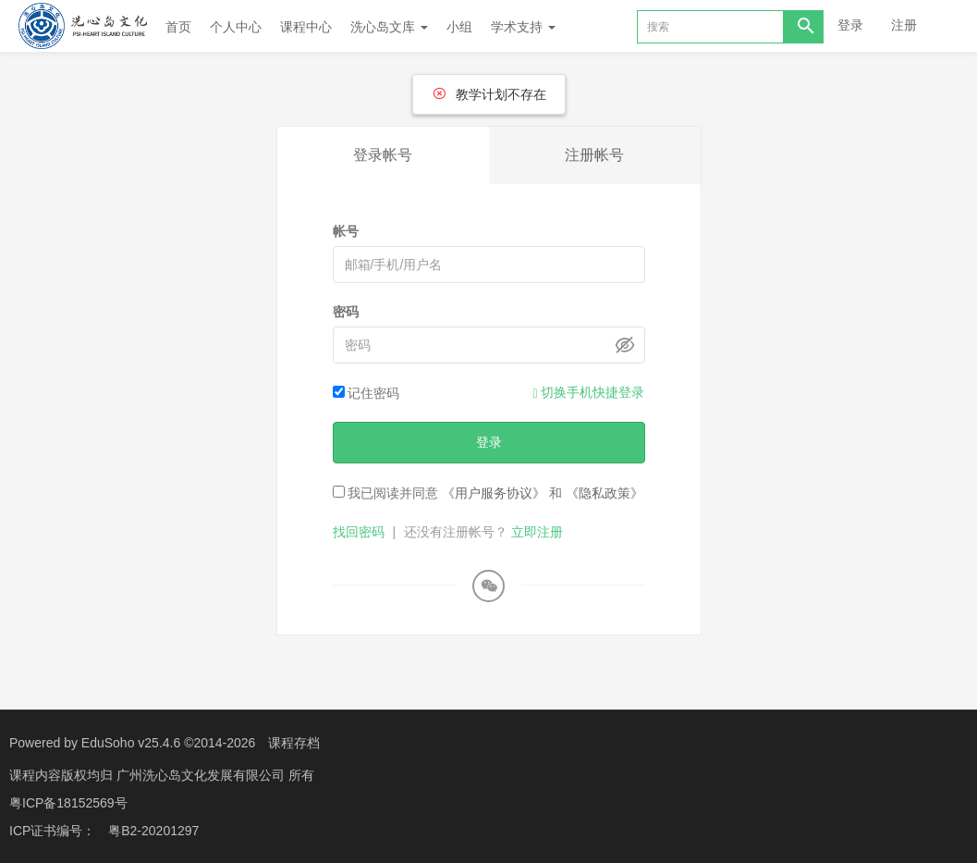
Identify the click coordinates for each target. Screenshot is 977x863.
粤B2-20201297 (153, 830)
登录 (850, 25)
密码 (346, 311)
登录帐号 (382, 155)
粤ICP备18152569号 (68, 802)
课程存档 (294, 742)
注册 (904, 25)
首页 (178, 26)
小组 (459, 26)
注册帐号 (594, 155)
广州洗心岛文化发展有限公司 (202, 775)
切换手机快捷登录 (588, 393)
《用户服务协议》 (493, 493)
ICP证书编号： (52, 830)
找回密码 (359, 531)
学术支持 (523, 26)
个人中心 (236, 26)
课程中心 (306, 26)
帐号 (346, 231)
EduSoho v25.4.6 (130, 742)
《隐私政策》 (604, 493)
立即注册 (537, 531)
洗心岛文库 (389, 26)
